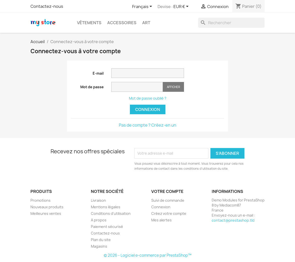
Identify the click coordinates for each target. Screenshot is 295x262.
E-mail (98, 73)
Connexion (147, 109)
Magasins (99, 246)
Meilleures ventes (45, 213)
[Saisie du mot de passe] (137, 87)
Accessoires (121, 22)
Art (146, 22)
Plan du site (101, 239)
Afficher (173, 87)
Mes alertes (161, 220)
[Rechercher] (231, 23)
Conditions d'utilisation (111, 213)
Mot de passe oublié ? (147, 98)
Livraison (98, 200)
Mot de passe (92, 86)
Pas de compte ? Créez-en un (147, 125)
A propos (98, 220)
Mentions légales (105, 207)
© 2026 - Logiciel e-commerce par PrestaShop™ (148, 255)
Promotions (40, 200)
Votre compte (167, 191)
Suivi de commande (167, 200)
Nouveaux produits (46, 207)
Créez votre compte (168, 213)
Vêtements (89, 22)
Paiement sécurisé (107, 226)
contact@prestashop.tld (233, 220)
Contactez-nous (46, 6)
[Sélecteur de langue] (143, 7)
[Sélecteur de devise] (181, 7)
